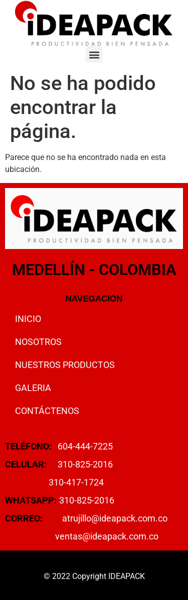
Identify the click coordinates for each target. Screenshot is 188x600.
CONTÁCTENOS (47, 411)
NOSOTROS (38, 341)
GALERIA (33, 387)
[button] (94, 54)
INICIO (28, 319)
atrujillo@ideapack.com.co (114, 518)
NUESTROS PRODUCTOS (65, 365)
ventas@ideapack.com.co (106, 536)
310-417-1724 (76, 482)
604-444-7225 (85, 446)
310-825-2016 (85, 464)
